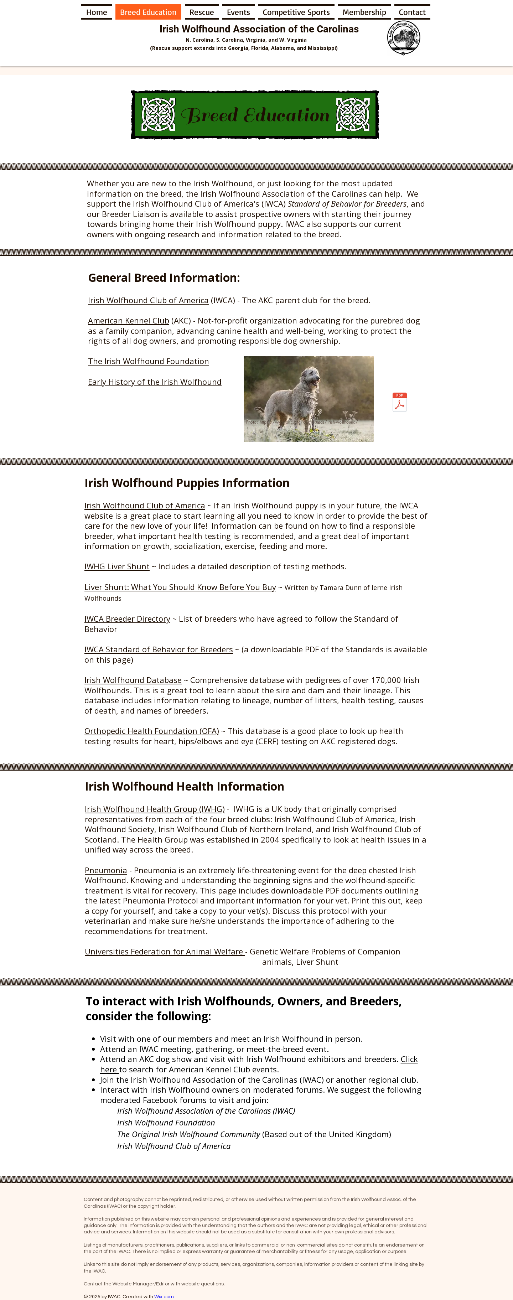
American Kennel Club (128, 320)
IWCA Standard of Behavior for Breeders (158, 649)
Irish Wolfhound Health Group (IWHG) (155, 808)
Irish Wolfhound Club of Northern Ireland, (237, 829)
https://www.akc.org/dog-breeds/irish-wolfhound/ (309, 422)
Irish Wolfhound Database (133, 679)
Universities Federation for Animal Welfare (165, 951)
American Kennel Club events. (224, 1069)
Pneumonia (106, 870)
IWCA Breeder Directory (127, 618)
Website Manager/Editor (141, 1283)
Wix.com (164, 1296)
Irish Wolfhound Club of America (148, 300)
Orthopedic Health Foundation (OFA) (151, 730)
